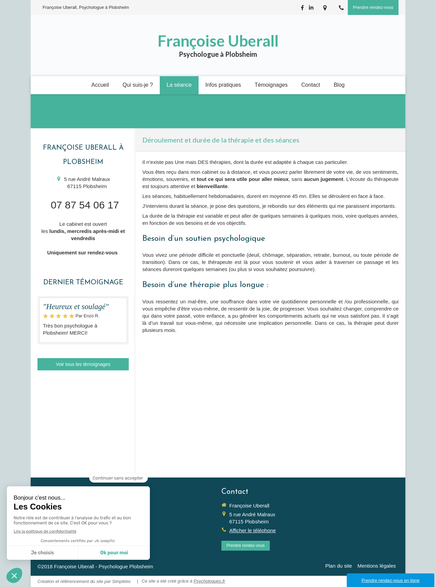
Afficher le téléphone (252, 530)
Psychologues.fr (209, 581)
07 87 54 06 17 (85, 205)
